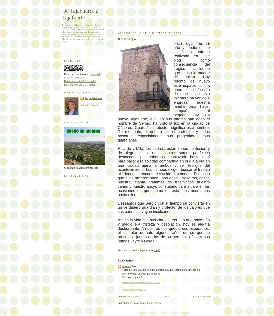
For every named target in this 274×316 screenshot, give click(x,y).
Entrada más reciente (129, 296)
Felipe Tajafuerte (93, 98)
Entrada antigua (201, 296)
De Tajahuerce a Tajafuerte (80, 14)
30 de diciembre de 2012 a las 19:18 (141, 282)
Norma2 (126, 266)
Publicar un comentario (134, 290)
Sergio (131, 39)
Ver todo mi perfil (89, 105)
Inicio (167, 296)
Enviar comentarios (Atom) (147, 303)
